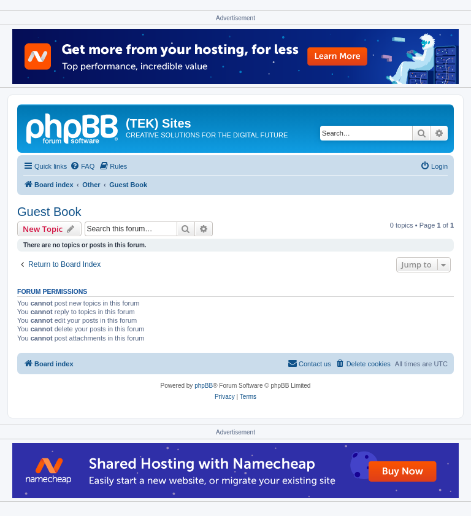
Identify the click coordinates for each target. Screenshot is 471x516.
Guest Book (49, 211)
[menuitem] (82, 166)
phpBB (203, 385)
